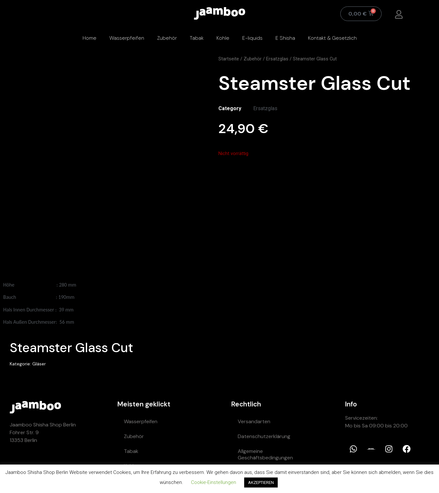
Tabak (197, 38)
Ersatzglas (277, 59)
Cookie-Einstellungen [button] (213, 482)
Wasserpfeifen (126, 38)
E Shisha (285, 38)
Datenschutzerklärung (264, 436)
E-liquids (252, 38)
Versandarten (254, 421)
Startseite (228, 59)
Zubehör (167, 38)
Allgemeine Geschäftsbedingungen (265, 454)
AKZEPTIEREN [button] (261, 482)
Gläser (39, 364)
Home (89, 38)
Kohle (222, 38)
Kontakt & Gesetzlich (332, 38)
